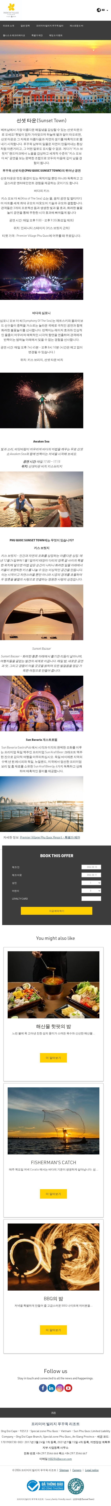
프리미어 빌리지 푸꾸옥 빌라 (49, 25)
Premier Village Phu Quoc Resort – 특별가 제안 (50, 837)
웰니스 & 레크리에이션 (14, 35)
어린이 (15, 890)
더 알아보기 (53, 1058)
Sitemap (64, 1470)
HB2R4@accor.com (60, 1459)
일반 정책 (25, 25)
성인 (14, 882)
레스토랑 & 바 (76, 25)
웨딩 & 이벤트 (56, 35)
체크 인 (15, 867)
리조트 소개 (8, 25)
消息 (53, 1412)
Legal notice (92, 1470)
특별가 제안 (37, 35)
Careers (76, 1470)
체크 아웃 (17, 874)
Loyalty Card (20, 898)
